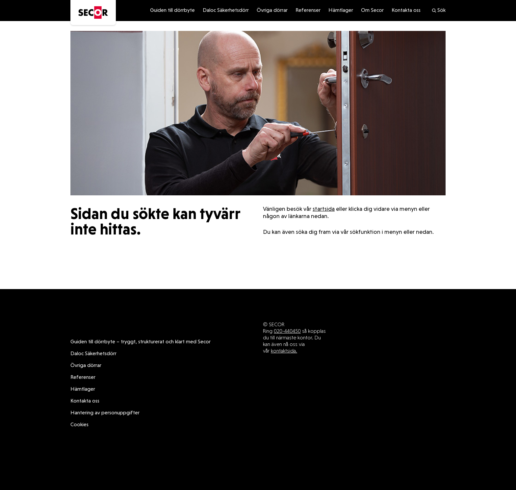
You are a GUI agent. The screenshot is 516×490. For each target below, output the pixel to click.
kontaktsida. (284, 351)
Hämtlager (340, 10)
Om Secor (372, 10)
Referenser (308, 10)
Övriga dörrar (272, 10)
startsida (324, 209)
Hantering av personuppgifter (105, 413)
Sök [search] (438, 10)
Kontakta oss (406, 10)
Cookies (79, 425)
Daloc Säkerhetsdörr (226, 10)
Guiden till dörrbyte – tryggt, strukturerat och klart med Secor (140, 342)
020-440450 (287, 331)
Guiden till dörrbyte (172, 10)
